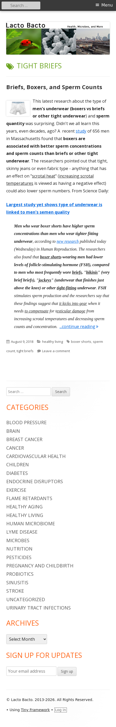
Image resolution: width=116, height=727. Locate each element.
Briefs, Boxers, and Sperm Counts (54, 87)
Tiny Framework (35, 710)
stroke (15, 591)
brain (13, 431)
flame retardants (29, 498)
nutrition (19, 549)
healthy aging (24, 506)
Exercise (16, 490)
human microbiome (30, 523)
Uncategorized (25, 599)
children (17, 464)
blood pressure (26, 422)
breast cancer (24, 439)
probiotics (20, 574)
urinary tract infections (38, 608)
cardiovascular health (36, 456)
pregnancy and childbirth (39, 565)
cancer (15, 448)
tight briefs (25, 351)
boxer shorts (81, 341)
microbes (17, 540)
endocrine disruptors (34, 481)
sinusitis (17, 582)
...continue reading (79, 326)
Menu (107, 5)
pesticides (18, 557)
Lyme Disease (21, 532)
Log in (60, 710)
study (81, 131)
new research (68, 241)
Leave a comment (56, 351)
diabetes (17, 473)
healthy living (52, 341)
